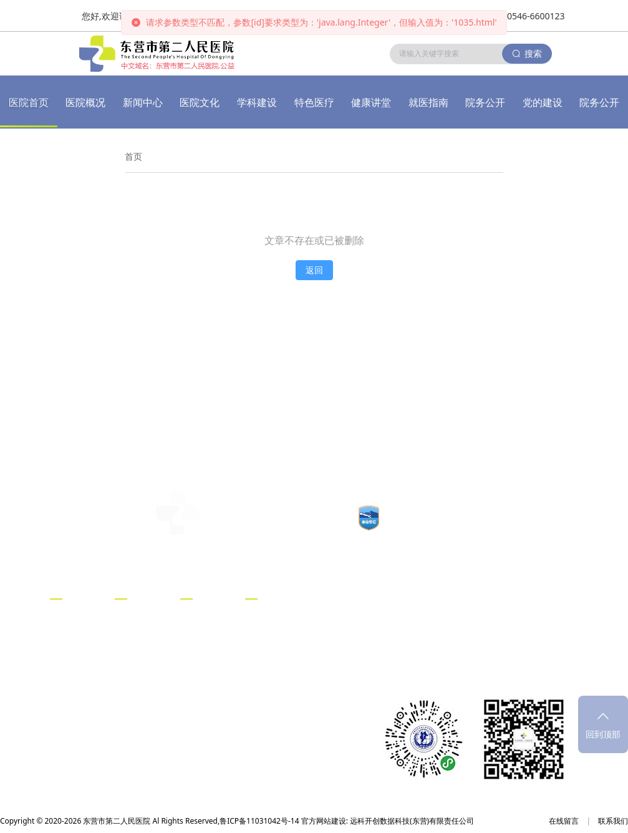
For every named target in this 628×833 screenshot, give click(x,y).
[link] (133, 156)
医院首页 (29, 102)
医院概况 (85, 102)
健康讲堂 (371, 102)
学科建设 (257, 102)
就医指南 (428, 102)
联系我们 (613, 821)
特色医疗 (314, 102)
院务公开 (485, 102)
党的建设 (543, 102)
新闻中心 (143, 102)
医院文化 (200, 102)
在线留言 (564, 821)
